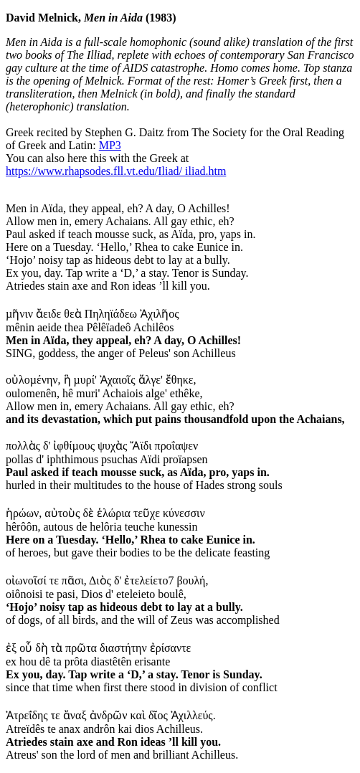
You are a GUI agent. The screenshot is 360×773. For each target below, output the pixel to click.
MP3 (110, 145)
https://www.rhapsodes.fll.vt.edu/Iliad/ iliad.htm (116, 171)
